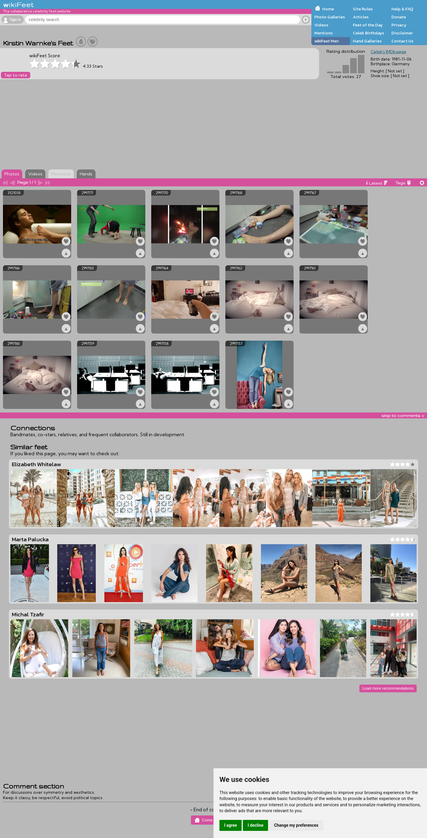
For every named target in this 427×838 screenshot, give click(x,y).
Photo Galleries (329, 17)
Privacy (399, 25)
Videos (321, 25)
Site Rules (363, 9)
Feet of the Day (368, 25)
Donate (398, 17)
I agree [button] (230, 825)
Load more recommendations (388, 688)
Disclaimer (402, 33)
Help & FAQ (402, 9)
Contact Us (402, 41)
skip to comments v (402, 415)
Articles (361, 17)
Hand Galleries (367, 41)
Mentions (323, 33)
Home (328, 9)
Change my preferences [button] (296, 825)
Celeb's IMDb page (388, 51)
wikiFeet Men (326, 41)
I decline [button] (255, 825)
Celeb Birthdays (368, 33)
